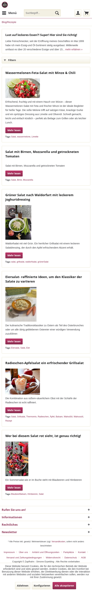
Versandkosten (58, 541)
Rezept (8, 421)
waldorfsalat (30, 262)
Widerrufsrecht (53, 557)
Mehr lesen (14, 130)
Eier (28, 348)
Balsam (59, 416)
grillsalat (20, 262)
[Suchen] (57, 13)
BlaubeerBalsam (18, 494)
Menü (9, 12)
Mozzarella (28, 180)
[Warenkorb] (86, 13)
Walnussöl (78, 416)
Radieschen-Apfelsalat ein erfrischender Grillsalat (44, 363)
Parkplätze (68, 552)
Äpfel (52, 416)
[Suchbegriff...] (42, 13)
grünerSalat (43, 262)
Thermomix (31, 416)
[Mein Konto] (78, 13)
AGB (83, 557)
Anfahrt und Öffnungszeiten (45, 552)
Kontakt (82, 552)
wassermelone (23, 136)
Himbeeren (32, 494)
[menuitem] (9, 13)
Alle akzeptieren (64, 585)
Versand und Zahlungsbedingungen (24, 557)
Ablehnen (22, 585)
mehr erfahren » (73, 49)
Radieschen (43, 416)
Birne (19, 180)
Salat (13, 136)
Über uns (23, 552)
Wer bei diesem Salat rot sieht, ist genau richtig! (43, 436)
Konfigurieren (42, 585)
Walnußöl (68, 416)
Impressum (9, 552)
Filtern (10, 59)
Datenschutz (71, 557)
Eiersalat (15, 348)
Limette (34, 136)
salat (13, 262)
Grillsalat (21, 416)
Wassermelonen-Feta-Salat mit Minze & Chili (40, 73)
